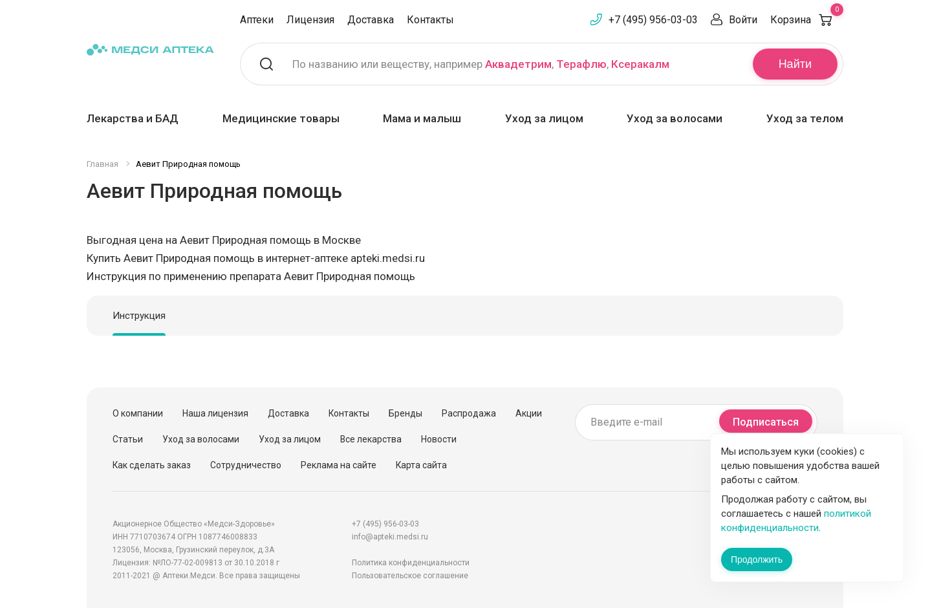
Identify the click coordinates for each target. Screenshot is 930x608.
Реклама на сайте (338, 465)
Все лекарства (371, 439)
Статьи (128, 439)
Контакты (430, 20)
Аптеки (257, 20)
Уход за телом (804, 118)
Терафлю (581, 64)
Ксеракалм (640, 64)
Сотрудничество (245, 465)
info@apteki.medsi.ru (390, 536)
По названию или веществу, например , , (480, 64)
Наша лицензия (215, 413)
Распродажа (469, 413)
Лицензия (310, 20)
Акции (528, 413)
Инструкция (139, 315)
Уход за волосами (674, 118)
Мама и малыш (422, 118)
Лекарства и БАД (132, 118)
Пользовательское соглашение (410, 575)
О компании (138, 413)
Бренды (405, 413)
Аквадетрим (518, 64)
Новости (439, 439)
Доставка (370, 20)
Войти (743, 20)
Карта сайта (421, 465)
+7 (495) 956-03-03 (653, 20)
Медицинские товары (281, 118)
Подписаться (766, 422)
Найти (795, 64)
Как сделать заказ (152, 465)
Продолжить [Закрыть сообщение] (757, 559)
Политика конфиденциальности (411, 562)
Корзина (806, 20)
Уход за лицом (544, 118)
